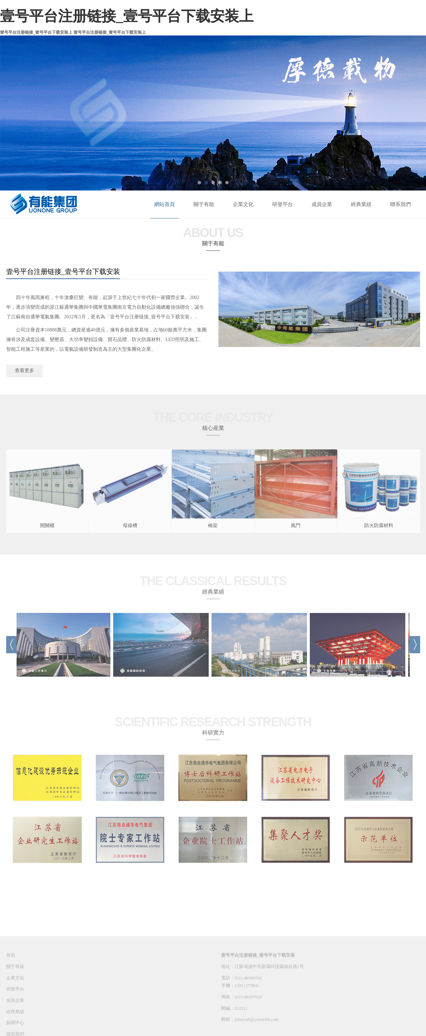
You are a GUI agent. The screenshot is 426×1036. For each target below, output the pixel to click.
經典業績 (361, 204)
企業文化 (243, 204)
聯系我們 (400, 204)
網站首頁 (164, 204)
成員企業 (321, 204)
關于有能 (204, 204)
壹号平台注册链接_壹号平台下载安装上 (127, 16)
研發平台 (282, 204)
